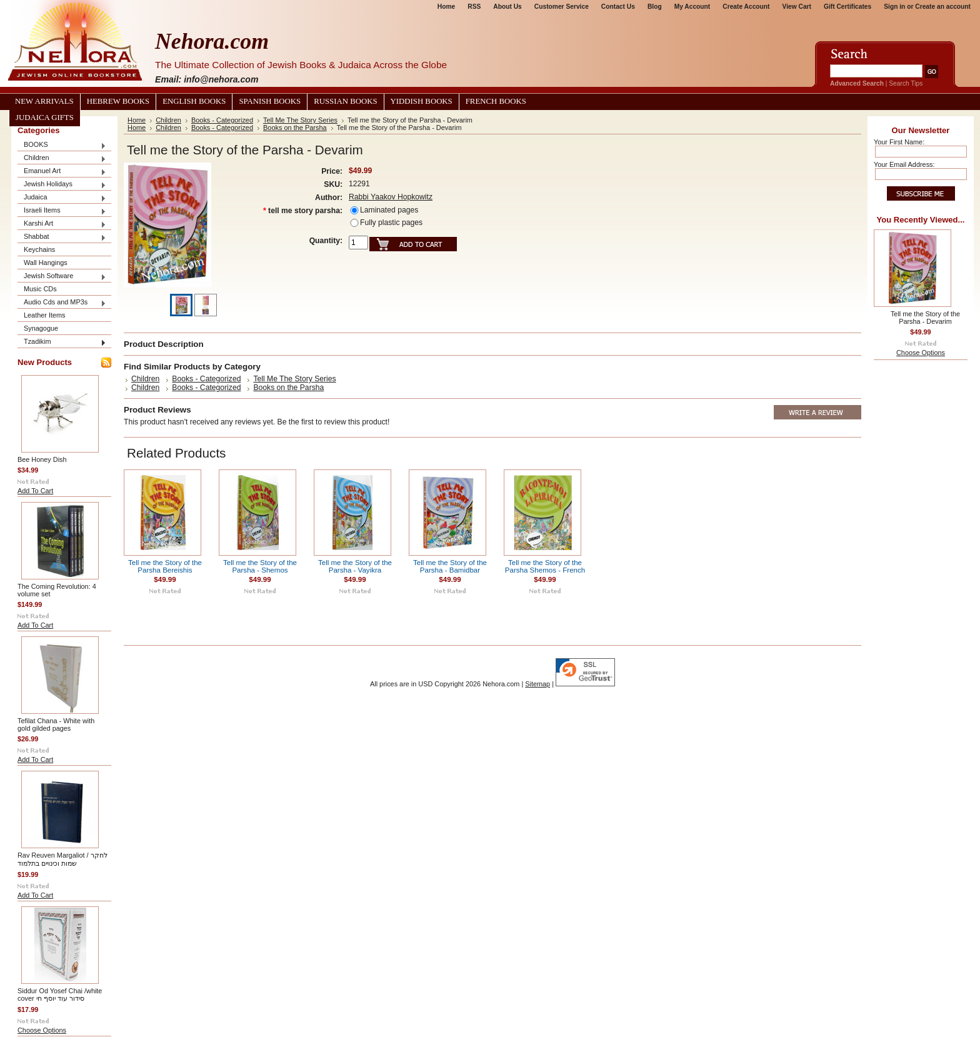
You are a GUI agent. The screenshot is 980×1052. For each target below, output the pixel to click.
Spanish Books (270, 101)
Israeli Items (62, 211)
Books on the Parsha (295, 127)
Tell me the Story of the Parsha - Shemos (260, 566)
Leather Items (45, 315)
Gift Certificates (847, 6)
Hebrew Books (118, 101)
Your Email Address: (904, 164)
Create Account (745, 6)
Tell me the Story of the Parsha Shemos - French (545, 566)
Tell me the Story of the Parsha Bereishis (165, 566)
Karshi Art (62, 224)
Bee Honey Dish (42, 459)
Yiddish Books (421, 101)
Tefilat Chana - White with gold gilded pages (56, 724)
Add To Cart (35, 490)
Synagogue (41, 328)
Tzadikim (62, 342)
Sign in (894, 6)
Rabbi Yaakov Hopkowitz (390, 197)
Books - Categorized (222, 120)
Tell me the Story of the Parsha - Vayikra (355, 566)
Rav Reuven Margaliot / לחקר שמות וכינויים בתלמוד (63, 859)
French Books (496, 101)
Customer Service (561, 6)
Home (446, 6)
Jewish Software (62, 276)
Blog (655, 6)
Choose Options (42, 1030)
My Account (692, 6)
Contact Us (618, 6)
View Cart (796, 6)
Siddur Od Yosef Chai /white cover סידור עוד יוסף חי (60, 994)
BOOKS (62, 145)
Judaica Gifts (45, 117)
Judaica (62, 198)
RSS (474, 6)
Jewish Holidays (62, 184)
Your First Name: (899, 142)
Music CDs (40, 289)
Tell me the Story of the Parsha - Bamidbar (450, 566)
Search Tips (905, 83)
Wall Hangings (46, 262)
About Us (507, 6)
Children (62, 158)
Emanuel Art (62, 171)
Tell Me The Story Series (300, 120)
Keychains (39, 249)
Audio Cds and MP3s (62, 303)
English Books (194, 101)
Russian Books (345, 101)
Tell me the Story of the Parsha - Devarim (925, 317)
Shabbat (62, 237)
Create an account (943, 6)
